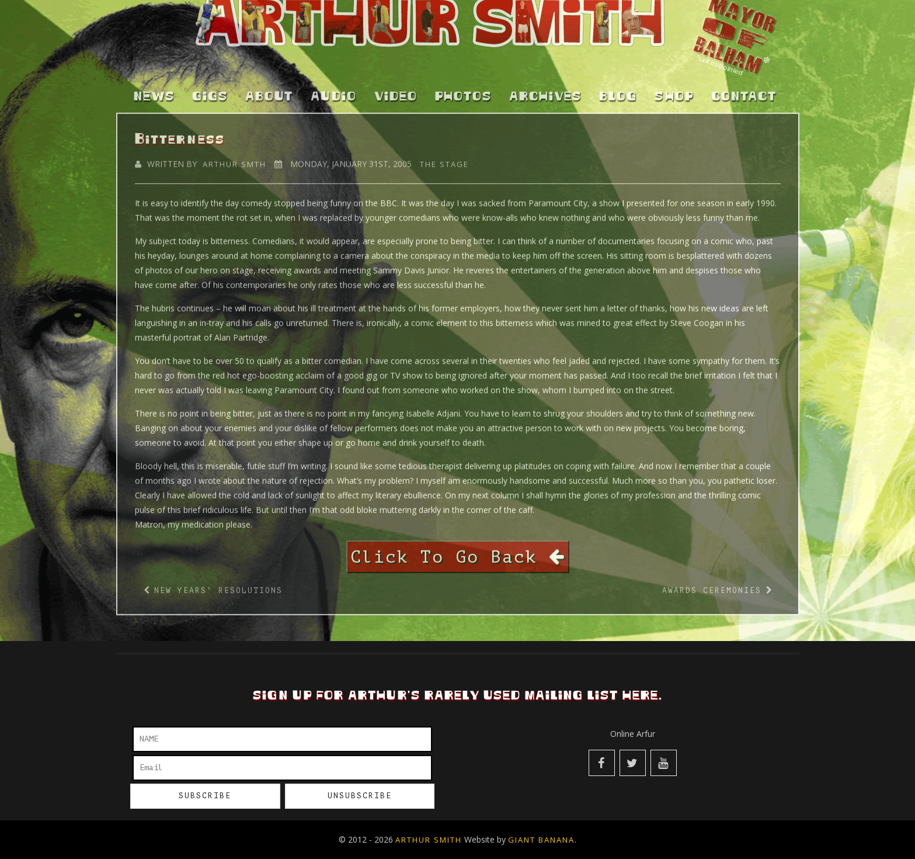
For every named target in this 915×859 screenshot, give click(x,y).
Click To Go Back (457, 550)
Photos (463, 90)
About (269, 90)
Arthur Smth (234, 157)
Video (396, 90)
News (154, 90)
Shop (674, 90)
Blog (618, 90)
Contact (744, 90)
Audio (334, 90)
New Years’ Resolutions (218, 584)
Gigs (210, 90)
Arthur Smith (428, 839)
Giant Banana (541, 839)
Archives (545, 90)
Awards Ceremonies (711, 584)
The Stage (444, 157)
